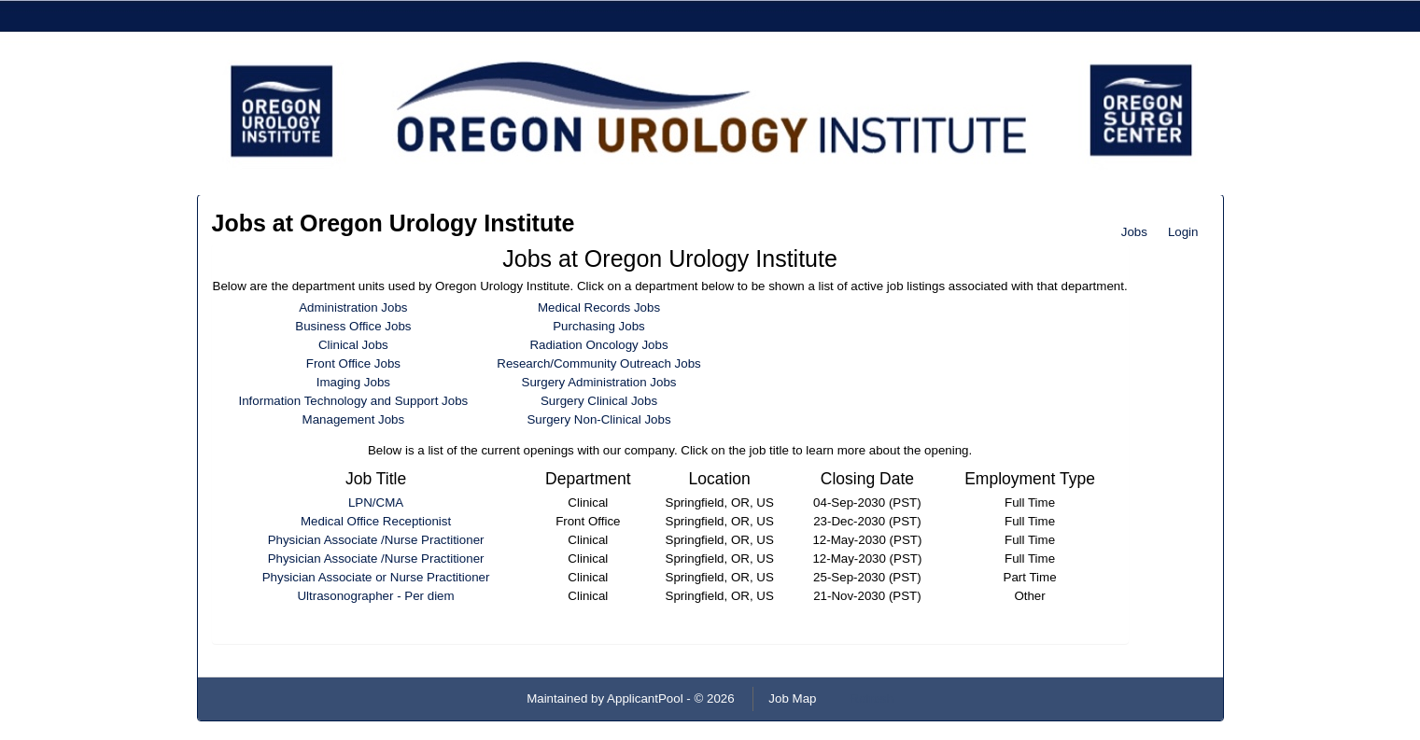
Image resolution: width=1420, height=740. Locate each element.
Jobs (1134, 232)
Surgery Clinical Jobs (599, 401)
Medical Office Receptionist (376, 521)
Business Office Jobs (353, 326)
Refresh (871, 698)
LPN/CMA (375, 503)
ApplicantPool (645, 698)
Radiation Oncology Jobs (598, 345)
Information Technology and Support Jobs (354, 401)
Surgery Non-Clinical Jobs (598, 419)
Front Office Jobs (353, 363)
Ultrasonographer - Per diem (375, 596)
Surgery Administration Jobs (599, 382)
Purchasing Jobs (599, 326)
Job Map (792, 698)
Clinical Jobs (353, 345)
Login (1183, 232)
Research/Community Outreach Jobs (599, 363)
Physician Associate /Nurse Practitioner (376, 540)
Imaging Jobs (353, 382)
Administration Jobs (353, 307)
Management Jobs (353, 419)
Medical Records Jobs (599, 307)
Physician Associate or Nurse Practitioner (376, 577)
